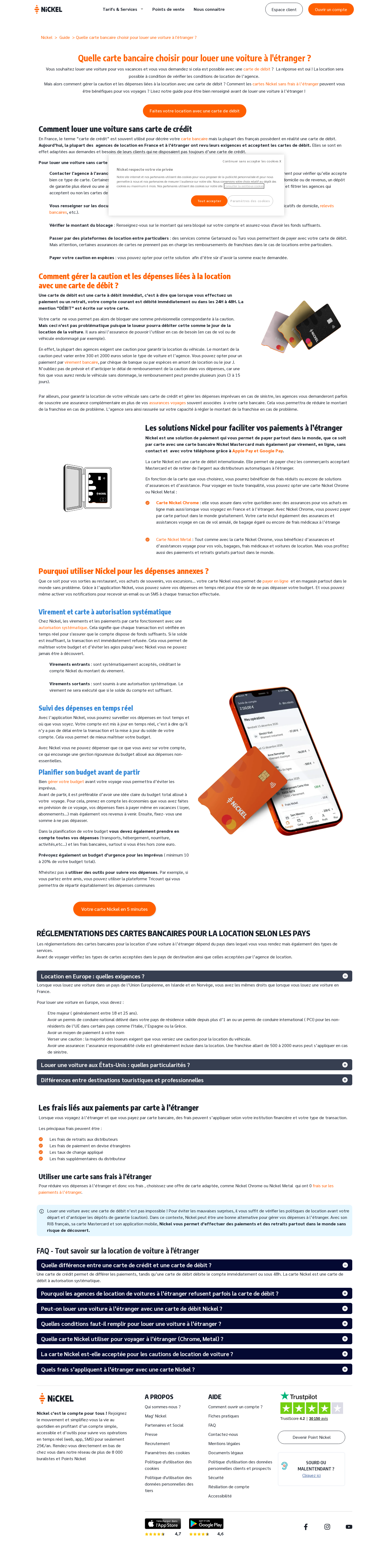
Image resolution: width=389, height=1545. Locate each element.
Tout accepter (209, 201)
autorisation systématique (63, 627)
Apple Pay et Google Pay (257, 450)
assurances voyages (167, 402)
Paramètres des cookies (167, 1452)
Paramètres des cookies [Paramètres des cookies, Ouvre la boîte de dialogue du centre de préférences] (250, 201)
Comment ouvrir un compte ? (235, 1406)
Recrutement (157, 1443)
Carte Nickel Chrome (177, 502)
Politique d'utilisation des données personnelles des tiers (169, 1483)
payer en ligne (276, 581)
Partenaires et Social (164, 1425)
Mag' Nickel (155, 1416)
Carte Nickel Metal (173, 539)
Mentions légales (224, 1443)
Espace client (284, 9)
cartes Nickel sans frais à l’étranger (285, 83)
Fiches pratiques (223, 1416)
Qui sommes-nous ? (163, 1406)
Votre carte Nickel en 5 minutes (114, 909)
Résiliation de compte (228, 1486)
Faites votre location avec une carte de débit (195, 110)
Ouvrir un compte (331, 9)
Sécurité (216, 1477)
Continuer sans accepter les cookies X (252, 161)
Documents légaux (225, 1452)
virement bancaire (81, 362)
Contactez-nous (223, 1434)
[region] (196, 185)
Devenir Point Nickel (312, 1437)
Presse (151, 1434)
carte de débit (256, 69)
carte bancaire (194, 138)
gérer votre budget (66, 781)
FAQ (212, 1425)
